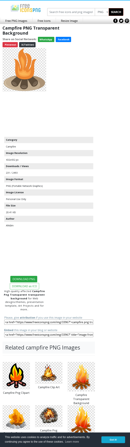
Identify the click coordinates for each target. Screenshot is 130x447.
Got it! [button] (113, 439)
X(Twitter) (27, 44)
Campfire (11, 146)
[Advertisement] (24, 114)
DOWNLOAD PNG (24, 279)
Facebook (63, 39)
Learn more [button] (72, 441)
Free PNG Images (16, 21)
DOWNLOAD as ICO (24, 286)
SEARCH (116, 12)
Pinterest (10, 44)
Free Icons (44, 21)
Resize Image (69, 21)
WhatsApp (46, 39)
